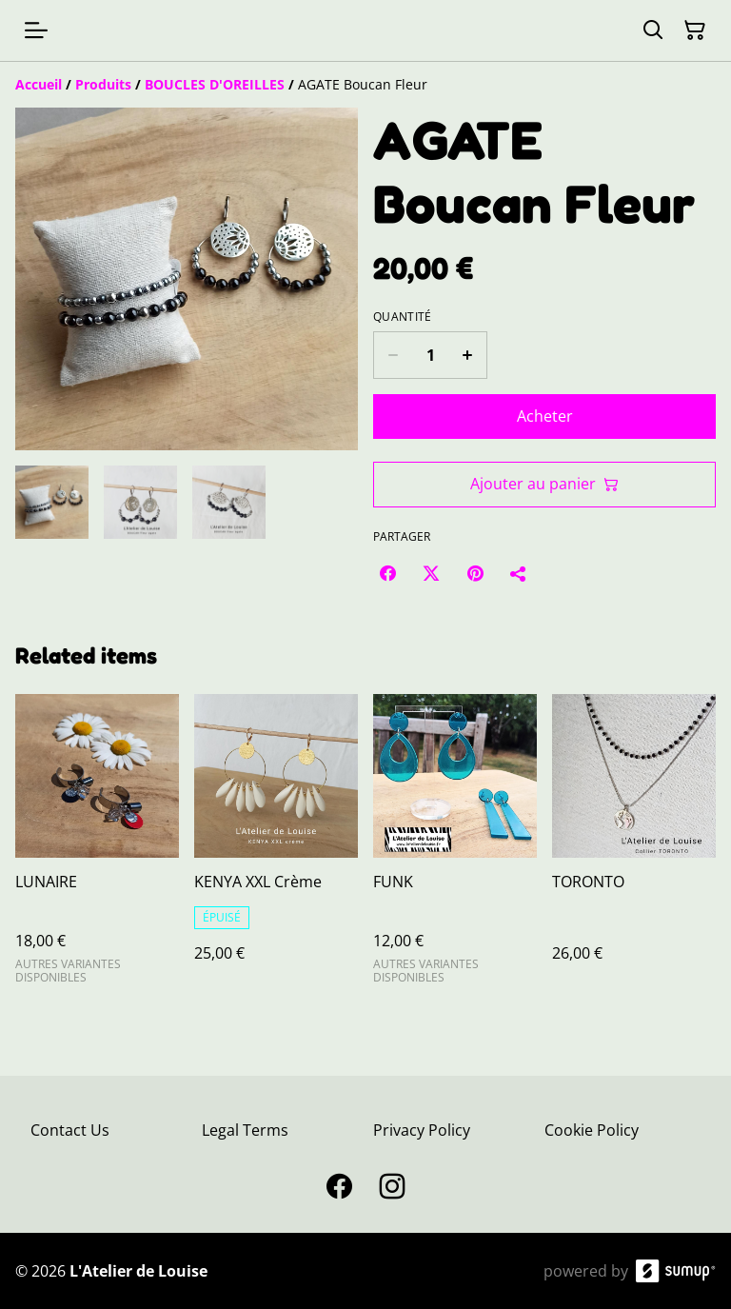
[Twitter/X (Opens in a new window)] (431, 573)
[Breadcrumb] (365, 85)
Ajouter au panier (544, 483)
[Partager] (518, 573)
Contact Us (69, 1130)
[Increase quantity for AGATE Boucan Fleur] (467, 355)
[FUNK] (455, 847)
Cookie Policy (591, 1130)
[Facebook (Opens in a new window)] (387, 573)
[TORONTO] (634, 847)
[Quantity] (430, 355)
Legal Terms (245, 1130)
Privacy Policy (421, 1130)
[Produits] (103, 84)
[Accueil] (38, 84)
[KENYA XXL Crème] (276, 847)
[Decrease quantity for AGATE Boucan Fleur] (392, 355)
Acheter (545, 416)
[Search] (653, 30)
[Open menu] (36, 30)
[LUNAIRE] (97, 847)
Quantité (402, 317)
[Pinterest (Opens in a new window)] (475, 573)
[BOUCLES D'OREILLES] (215, 84)
